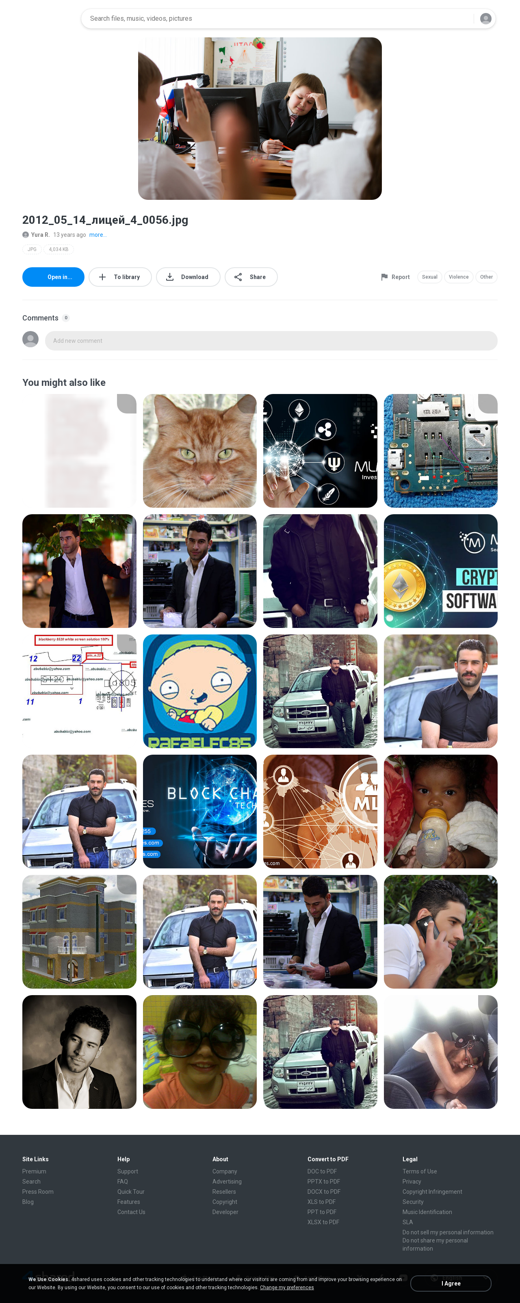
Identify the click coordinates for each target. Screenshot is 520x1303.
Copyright (224, 1202)
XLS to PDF (322, 1202)
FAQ (122, 1181)
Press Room (38, 1191)
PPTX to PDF (324, 1181)
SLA (408, 1222)
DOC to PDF (322, 1171)
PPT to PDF (322, 1212)
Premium (34, 1171)
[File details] (79, 451)
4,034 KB (59, 249)
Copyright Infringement (432, 1191)
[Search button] (462, 18)
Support (127, 1171)
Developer (225, 1212)
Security (413, 1202)
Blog (28, 1202)
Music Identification (427, 1212)
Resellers (224, 1191)
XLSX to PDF (323, 1222)
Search (31, 1181)
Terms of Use (420, 1171)
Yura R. (36, 235)
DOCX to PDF (324, 1191)
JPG (32, 249)
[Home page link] (49, 18)
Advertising (227, 1181)
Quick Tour (131, 1191)
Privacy (412, 1181)
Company (224, 1171)
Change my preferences (287, 1287)
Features (128, 1202)
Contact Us (131, 1212)
